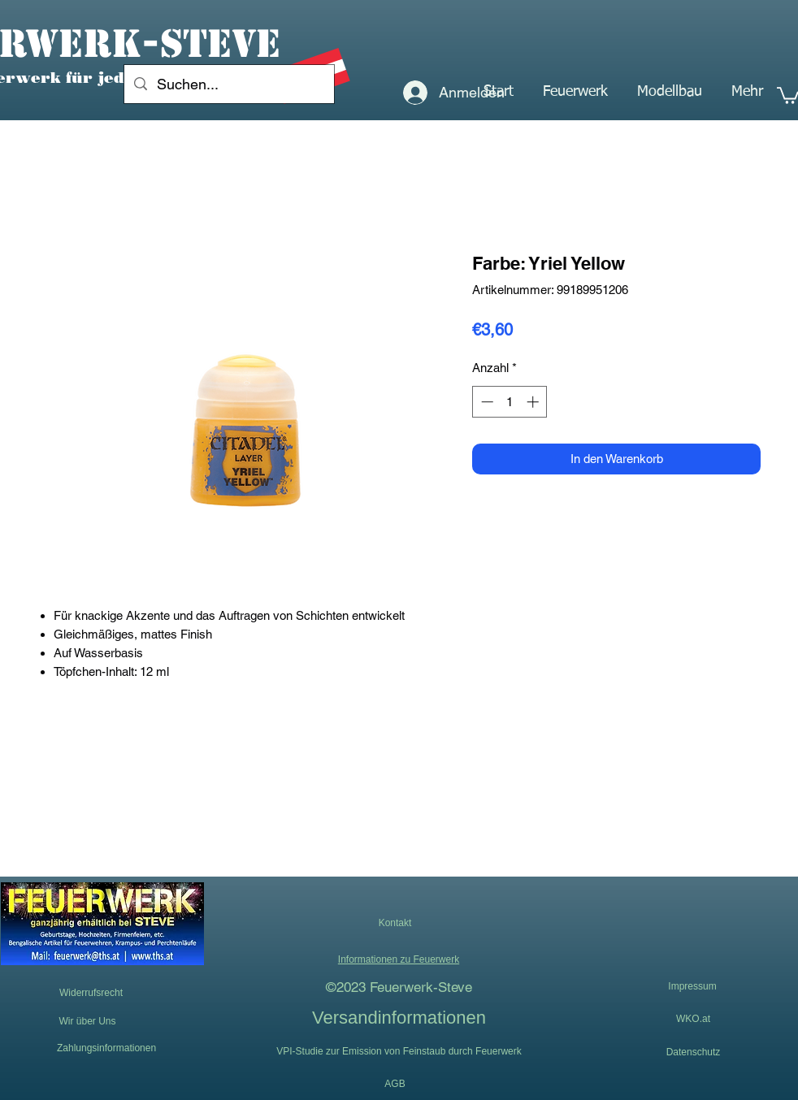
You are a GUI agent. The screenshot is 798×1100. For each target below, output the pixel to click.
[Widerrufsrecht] (91, 993)
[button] (575, 92)
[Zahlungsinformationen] (106, 1048)
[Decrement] (486, 402)
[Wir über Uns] (87, 1021)
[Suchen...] (228, 84)
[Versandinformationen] (399, 1017)
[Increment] (534, 402)
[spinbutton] (510, 402)
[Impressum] (692, 987)
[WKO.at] (693, 1019)
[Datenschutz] (693, 1052)
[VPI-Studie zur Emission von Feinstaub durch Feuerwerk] (399, 1051)
